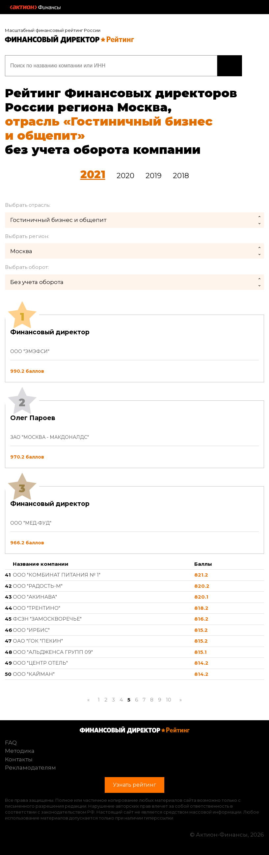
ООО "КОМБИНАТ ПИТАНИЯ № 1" (56, 575)
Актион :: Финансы (35, 7)
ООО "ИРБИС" (31, 630)
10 (168, 700)
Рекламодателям (30, 767)
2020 (125, 175)
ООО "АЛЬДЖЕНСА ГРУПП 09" (53, 652)
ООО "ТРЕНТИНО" (36, 608)
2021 (92, 174)
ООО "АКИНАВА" (35, 597)
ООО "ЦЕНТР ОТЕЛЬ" (40, 663)
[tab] (134, 434)
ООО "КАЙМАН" (34, 674)
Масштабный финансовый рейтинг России (52, 30)
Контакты (19, 759)
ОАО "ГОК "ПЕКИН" (38, 641)
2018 (181, 175)
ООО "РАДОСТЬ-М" (38, 586)
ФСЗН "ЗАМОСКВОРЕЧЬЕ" (47, 619)
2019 (154, 175)
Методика (20, 751)
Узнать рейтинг (229, 65)
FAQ (11, 742)
